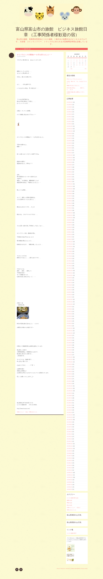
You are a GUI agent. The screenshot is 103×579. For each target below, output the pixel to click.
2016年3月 (69, 292)
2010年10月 (70, 448)
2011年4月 (69, 434)
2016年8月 (69, 280)
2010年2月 (69, 467)
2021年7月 (69, 138)
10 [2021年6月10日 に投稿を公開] (76, 60)
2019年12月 (69, 184)
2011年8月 (69, 424)
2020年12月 (69, 155)
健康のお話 (69, 500)
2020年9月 (69, 162)
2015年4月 (69, 318)
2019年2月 (69, 208)
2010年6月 (69, 458)
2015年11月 (69, 301)
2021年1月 (69, 152)
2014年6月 (69, 342)
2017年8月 (69, 251)
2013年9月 (69, 364)
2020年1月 (69, 181)
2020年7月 (69, 167)
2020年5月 (69, 172)
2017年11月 (69, 244)
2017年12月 (69, 241)
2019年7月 (69, 196)
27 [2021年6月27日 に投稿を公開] (85, 64)
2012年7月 (69, 398)
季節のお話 (69, 502)
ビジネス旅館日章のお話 (72, 498)
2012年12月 (69, 386)
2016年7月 (69, 282)
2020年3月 (69, 176)
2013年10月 (69, 362)
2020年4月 (69, 174)
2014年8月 (69, 337)
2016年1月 (69, 297)
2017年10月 (70, 246)
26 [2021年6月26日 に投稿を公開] (82, 64)
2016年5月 (69, 287)
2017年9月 (69, 249)
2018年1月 (69, 239)
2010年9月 (69, 451)
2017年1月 (69, 268)
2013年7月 (69, 369)
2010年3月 (69, 465)
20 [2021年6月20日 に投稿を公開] (85, 63)
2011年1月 (69, 441)
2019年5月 (69, 200)
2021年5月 (69, 143)
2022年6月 (69, 111)
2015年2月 (69, 323)
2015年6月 (69, 313)
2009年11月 (70, 475)
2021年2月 (69, 150)
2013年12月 (69, 357)
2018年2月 (69, 237)
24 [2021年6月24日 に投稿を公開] (76, 64)
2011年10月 (69, 419)
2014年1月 (69, 354)
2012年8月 (69, 395)
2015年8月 (69, 309)
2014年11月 (69, 330)
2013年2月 (69, 381)
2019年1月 (69, 210)
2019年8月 (69, 193)
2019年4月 (69, 203)
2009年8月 (69, 482)
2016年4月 (69, 289)
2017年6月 (69, 256)
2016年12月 (69, 270)
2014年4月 (69, 347)
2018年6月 (69, 227)
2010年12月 (69, 443)
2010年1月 (69, 470)
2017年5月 (69, 258)
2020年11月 (69, 157)
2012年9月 (69, 393)
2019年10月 (70, 188)
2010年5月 (69, 460)
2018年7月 (69, 224)
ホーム (17, 49)
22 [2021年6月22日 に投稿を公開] (71, 64)
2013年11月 (69, 359)
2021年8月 (69, 135)
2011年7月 (69, 427)
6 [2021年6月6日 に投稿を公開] (85, 59)
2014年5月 (69, 345)
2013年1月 (69, 383)
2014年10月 (69, 333)
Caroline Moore (84, 568)
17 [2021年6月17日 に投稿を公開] (76, 63)
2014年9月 (69, 335)
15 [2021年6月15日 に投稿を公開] (71, 63)
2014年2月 (69, 352)
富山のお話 (69, 505)
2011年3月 (69, 436)
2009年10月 (70, 477)
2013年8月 (69, 366)
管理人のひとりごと (33, 411)
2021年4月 (69, 145)
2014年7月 (69, 340)
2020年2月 (69, 179)
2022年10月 (69, 102)
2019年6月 (69, 198)
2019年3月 (69, 205)
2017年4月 (69, 261)
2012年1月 (69, 412)
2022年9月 (69, 104)
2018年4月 (69, 232)
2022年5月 (69, 114)
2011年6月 (69, 429)
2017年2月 (69, 265)
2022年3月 (69, 119)
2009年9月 (69, 479)
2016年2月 (69, 294)
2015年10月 (69, 304)
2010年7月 (69, 455)
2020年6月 (69, 169)
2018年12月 (69, 212)
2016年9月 (69, 277)
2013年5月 (69, 374)
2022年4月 (69, 116)
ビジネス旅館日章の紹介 (25, 49)
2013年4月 (69, 376)
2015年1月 (69, 325)
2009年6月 (69, 487)
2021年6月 (69, 140)
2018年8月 (69, 222)
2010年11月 (69, 446)
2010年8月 (69, 453)
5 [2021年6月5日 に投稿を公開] (82, 59)
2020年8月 (69, 164)
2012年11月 (69, 388)
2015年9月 (69, 306)
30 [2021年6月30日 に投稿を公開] (74, 66)
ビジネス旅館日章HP (71, 533)
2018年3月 (69, 234)
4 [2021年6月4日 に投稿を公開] (79, 59)
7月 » (86, 68)
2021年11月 (69, 128)
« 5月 (71, 68)
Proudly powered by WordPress (64, 568)
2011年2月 (69, 439)
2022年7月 (69, 109)
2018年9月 (69, 220)
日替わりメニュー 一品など (22, 411)
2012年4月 (69, 405)
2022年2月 (69, 121)
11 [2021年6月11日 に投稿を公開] (79, 60)
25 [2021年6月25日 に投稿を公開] (79, 64)
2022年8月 (69, 107)
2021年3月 (69, 148)
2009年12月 (70, 472)
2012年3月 (69, 407)
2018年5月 (69, 229)
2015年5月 (69, 316)
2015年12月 (69, 299)
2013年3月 (69, 378)
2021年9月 (69, 133)
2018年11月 (69, 215)
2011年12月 (69, 414)
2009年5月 (69, 489)
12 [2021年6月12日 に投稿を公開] (82, 60)
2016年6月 (69, 285)
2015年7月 (69, 311)
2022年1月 (69, 123)
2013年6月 (69, 371)
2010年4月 (69, 463)
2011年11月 (69, 417)
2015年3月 (69, 321)
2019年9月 (69, 191)
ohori (24, 56)
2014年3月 (69, 350)
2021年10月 (69, 131)
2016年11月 (69, 273)
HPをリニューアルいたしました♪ (74, 79)
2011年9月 (69, 422)
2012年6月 (69, 400)
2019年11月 (69, 186)
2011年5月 (69, 431)
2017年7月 (69, 253)
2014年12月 (69, 328)
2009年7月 (69, 484)
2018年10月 (70, 217)
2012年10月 (69, 390)
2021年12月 (69, 126)
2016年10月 (70, 275)
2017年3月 (69, 263)
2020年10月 (70, 160)
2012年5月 (69, 402)
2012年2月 (69, 410)
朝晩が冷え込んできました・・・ (74, 85)
